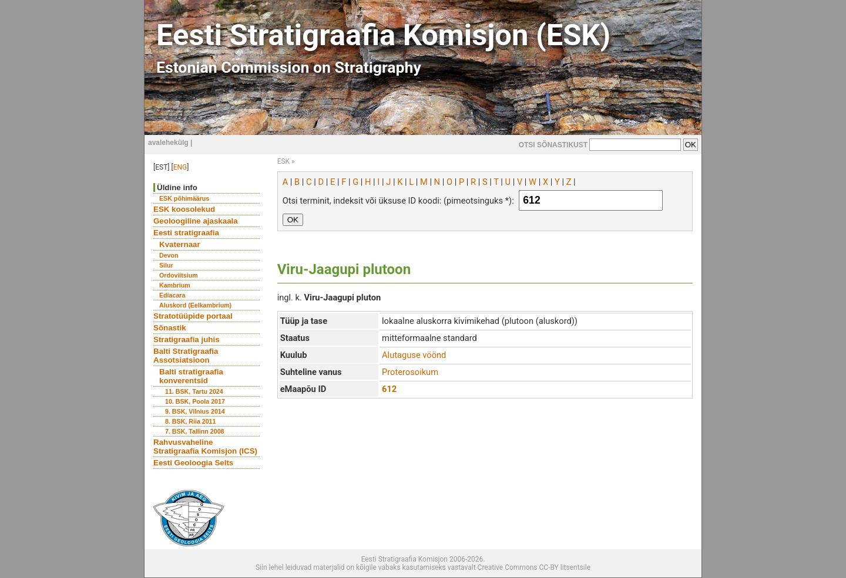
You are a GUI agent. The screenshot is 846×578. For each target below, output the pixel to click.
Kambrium (174, 285)
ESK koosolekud (184, 209)
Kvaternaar (179, 244)
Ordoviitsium (178, 275)
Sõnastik (169, 327)
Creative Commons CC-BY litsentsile (534, 567)
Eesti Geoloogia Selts (193, 462)
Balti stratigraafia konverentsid (191, 376)
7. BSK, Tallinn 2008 (194, 431)
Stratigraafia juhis (186, 339)
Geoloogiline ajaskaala (195, 221)
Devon (169, 255)
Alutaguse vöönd (414, 355)
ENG (180, 167)
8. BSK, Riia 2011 (190, 421)
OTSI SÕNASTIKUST (553, 145)
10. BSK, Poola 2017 (195, 401)
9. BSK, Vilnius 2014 (195, 411)
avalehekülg (168, 142)
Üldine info (177, 187)
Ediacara (172, 295)
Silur (166, 265)
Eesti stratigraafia (186, 232)
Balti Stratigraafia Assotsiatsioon (185, 355)
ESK (283, 161)
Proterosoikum (410, 372)
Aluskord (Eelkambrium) (195, 305)
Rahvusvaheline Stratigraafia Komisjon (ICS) (205, 446)
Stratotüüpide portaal (193, 316)
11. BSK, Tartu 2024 (194, 391)
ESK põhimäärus (184, 198)
